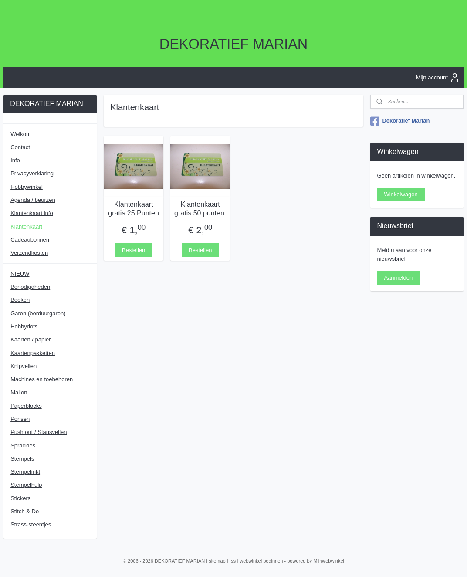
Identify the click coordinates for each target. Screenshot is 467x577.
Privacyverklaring (32, 173)
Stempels (22, 458)
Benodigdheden (30, 286)
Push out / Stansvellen (38, 432)
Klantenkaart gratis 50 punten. (200, 208)
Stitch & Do (24, 511)
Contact (20, 147)
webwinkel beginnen (261, 560)
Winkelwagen (400, 194)
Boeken (20, 300)
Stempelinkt (25, 471)
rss (233, 560)
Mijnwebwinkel (328, 560)
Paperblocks (26, 406)
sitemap (217, 560)
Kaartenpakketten (32, 353)
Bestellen (133, 249)
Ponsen (20, 419)
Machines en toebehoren (41, 379)
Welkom (20, 134)
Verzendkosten (29, 252)
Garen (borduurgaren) (37, 313)
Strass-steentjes (30, 524)
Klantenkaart (26, 226)
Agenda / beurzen (32, 200)
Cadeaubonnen (29, 239)
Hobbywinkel (26, 187)
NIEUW (19, 273)
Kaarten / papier (30, 339)
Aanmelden (398, 277)
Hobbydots (23, 326)
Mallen (18, 392)
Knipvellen (23, 366)
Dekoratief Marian (400, 121)
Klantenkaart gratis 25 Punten (133, 208)
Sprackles (22, 445)
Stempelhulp (26, 484)
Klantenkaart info (31, 213)
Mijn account (438, 77)
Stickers (20, 498)
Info (15, 160)
